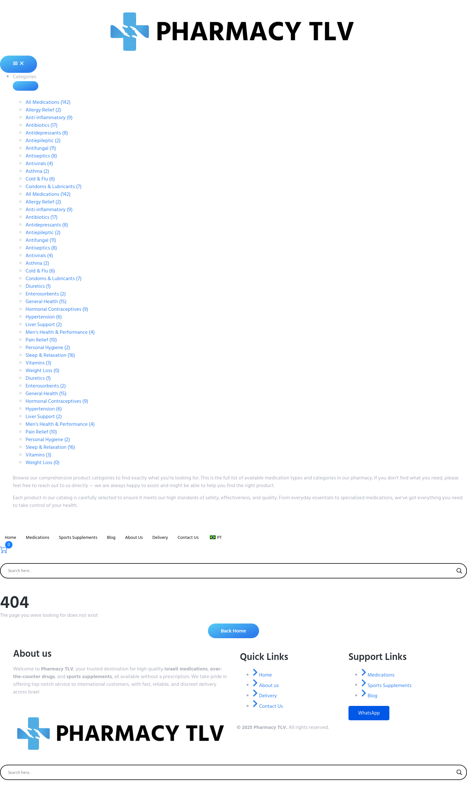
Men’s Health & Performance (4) (60, 332)
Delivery (160, 537)
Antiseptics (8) (41, 156)
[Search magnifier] (459, 570)
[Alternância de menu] (18, 64)
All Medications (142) (48, 102)
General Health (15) (46, 301)
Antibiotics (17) (41, 125)
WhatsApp (369, 713)
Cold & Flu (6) (40, 179)
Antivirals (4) (39, 163)
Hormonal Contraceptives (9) (57, 309)
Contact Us (188, 537)
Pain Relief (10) (41, 340)
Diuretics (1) (38, 286)
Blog (111, 537)
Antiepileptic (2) (43, 140)
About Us (134, 537)
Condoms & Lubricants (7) (53, 186)
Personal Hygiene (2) (48, 347)
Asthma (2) (37, 171)
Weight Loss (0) (42, 370)
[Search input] (230, 570)
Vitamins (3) (38, 363)
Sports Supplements (78, 537)
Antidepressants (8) (47, 133)
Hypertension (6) (44, 317)
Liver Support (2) (44, 324)
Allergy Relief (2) (43, 110)
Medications (38, 537)
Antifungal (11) (41, 148)
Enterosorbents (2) (46, 294)
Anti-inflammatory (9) (49, 117)
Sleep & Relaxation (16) (50, 355)
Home (10, 537)
